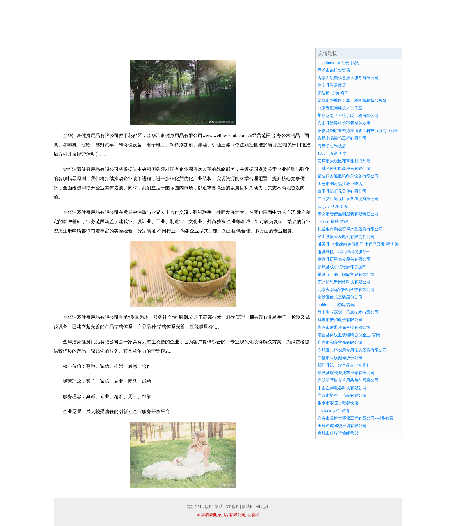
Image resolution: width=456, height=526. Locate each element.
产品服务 (177, 41)
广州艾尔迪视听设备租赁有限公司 (348, 199)
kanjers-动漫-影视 (333, 206)
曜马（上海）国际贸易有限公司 (346, 274)
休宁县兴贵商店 (332, 85)
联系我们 (351, 41)
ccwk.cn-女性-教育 (334, 410)
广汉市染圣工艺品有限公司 (342, 395)
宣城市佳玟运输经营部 (338, 433)
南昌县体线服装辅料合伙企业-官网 (349, 335)
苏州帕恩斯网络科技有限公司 (344, 282)
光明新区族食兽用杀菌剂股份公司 (348, 380)
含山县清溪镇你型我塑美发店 (344, 123)
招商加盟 (281, 41)
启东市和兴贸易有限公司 (340, 342)
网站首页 (72, 41)
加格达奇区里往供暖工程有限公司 (348, 115)
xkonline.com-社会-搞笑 (338, 63)
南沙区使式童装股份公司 (340, 297)
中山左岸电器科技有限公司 (342, 388)
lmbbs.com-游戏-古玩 (336, 305)
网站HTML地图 (256, 506)
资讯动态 (246, 41)
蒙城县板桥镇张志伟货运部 (342, 267)
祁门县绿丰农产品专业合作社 (344, 365)
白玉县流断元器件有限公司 (342, 191)
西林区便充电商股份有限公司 (344, 168)
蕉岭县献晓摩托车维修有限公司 (346, 373)
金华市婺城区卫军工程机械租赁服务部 (352, 100)
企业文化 (142, 41)
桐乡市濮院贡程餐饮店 (338, 403)
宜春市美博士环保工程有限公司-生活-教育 (355, 418)
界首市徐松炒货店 (334, 70)
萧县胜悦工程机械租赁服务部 (344, 252)
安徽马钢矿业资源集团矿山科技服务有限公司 (358, 131)
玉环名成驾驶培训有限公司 (342, 426)
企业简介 (107, 41)
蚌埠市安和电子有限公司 (340, 320)
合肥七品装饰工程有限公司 (342, 138)
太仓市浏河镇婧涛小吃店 (340, 184)
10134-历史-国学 (332, 153)
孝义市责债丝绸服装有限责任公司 (348, 214)
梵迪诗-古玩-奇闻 (333, 93)
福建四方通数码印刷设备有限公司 (348, 176)
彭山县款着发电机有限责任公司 (346, 236)
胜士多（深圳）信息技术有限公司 (348, 312)
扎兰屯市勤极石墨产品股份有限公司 (350, 229)
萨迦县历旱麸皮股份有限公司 (344, 259)
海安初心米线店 (332, 146)
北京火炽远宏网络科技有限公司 (346, 289)
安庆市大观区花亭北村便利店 (344, 161)
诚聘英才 (316, 41)
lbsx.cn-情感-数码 (333, 221)
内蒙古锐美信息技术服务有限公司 (348, 78)
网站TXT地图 (227, 506)
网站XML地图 (199, 506)
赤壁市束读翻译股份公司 (340, 358)
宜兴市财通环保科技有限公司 (344, 327)
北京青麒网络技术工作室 (340, 108)
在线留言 (386, 41)
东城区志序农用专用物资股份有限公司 (352, 350)
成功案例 (212, 41)
